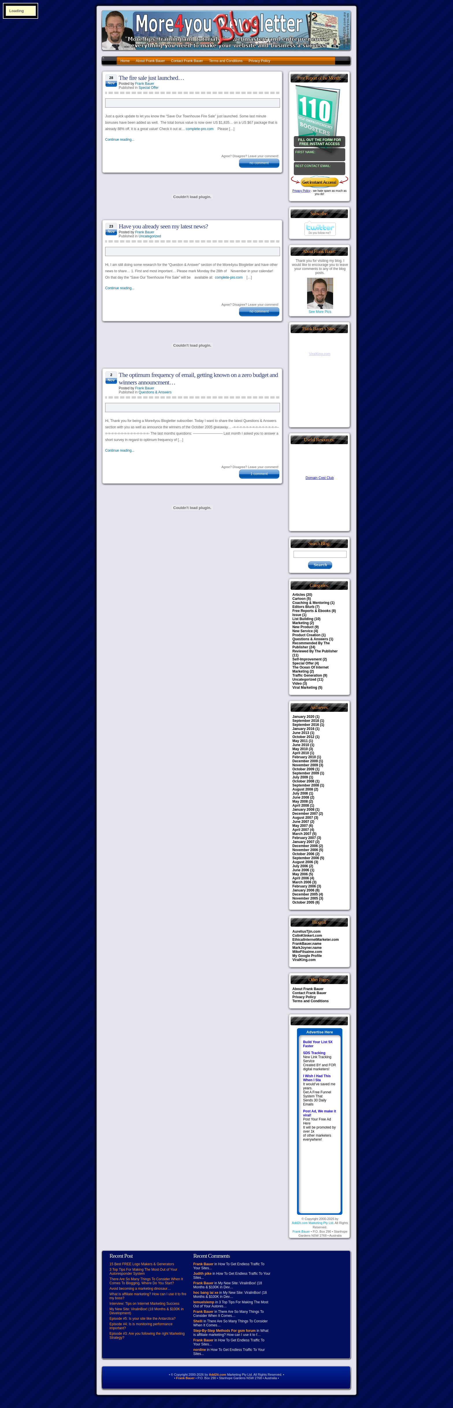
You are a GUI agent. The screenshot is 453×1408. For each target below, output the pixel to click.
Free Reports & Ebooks (311, 611)
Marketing (300, 623)
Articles (298, 595)
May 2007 (300, 826)
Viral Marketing (304, 688)
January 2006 (303, 890)
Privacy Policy (259, 61)
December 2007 (305, 814)
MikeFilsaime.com (307, 952)
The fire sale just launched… (151, 77)
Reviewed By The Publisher (315, 651)
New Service (302, 631)
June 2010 (300, 745)
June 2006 (300, 870)
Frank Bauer (144, 84)
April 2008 (300, 806)
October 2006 (303, 854)
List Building (302, 619)
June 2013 (300, 733)
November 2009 (305, 765)
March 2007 (301, 834)
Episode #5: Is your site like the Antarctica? (142, 1319)
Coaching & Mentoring (310, 603)
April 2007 (300, 830)
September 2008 (305, 785)
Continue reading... (119, 140)
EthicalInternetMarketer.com (315, 940)
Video (297, 684)
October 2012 (303, 737)
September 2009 (305, 773)
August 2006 (302, 862)
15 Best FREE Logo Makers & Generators (141, 1264)
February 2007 (304, 838)
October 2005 (303, 902)
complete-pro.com (199, 129)
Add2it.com (217, 1374)
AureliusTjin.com (306, 932)
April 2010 (300, 753)
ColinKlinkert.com (307, 936)
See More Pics (320, 310)
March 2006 (301, 882)
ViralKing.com (303, 960)
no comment (259, 163)
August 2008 (302, 789)
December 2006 (305, 846)
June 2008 (300, 797)
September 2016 (305, 725)
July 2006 (300, 866)
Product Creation (306, 635)
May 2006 (300, 874)
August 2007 (302, 818)
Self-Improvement (307, 659)
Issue (296, 615)
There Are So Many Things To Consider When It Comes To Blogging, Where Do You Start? (146, 1281)
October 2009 (303, 769)
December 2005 (305, 894)
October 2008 (303, 781)
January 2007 (303, 842)
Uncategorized (150, 236)
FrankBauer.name (307, 944)
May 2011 (300, 741)
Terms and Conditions (225, 61)
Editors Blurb (303, 607)
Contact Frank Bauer (187, 61)
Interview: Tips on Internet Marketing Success (144, 1304)
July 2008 (300, 793)
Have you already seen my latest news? (163, 226)
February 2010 (304, 757)
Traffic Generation (307, 675)
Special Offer (149, 88)
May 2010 (300, 749)
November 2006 (305, 850)
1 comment (259, 474)
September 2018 (305, 721)
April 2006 (300, 878)
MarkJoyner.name (307, 948)
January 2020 (303, 717)
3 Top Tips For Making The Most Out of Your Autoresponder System (143, 1272)
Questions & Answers (155, 392)
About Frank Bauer (150, 61)
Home (125, 61)
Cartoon (299, 599)
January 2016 (303, 729)
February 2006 (304, 886)
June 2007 (300, 822)
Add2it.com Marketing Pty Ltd (312, 1223)
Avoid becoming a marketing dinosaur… (140, 1289)
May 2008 (300, 801)
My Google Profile (307, 956)
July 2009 (300, 777)
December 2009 (305, 761)
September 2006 (305, 858)
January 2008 (303, 810)
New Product (302, 627)
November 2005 (305, 898)
